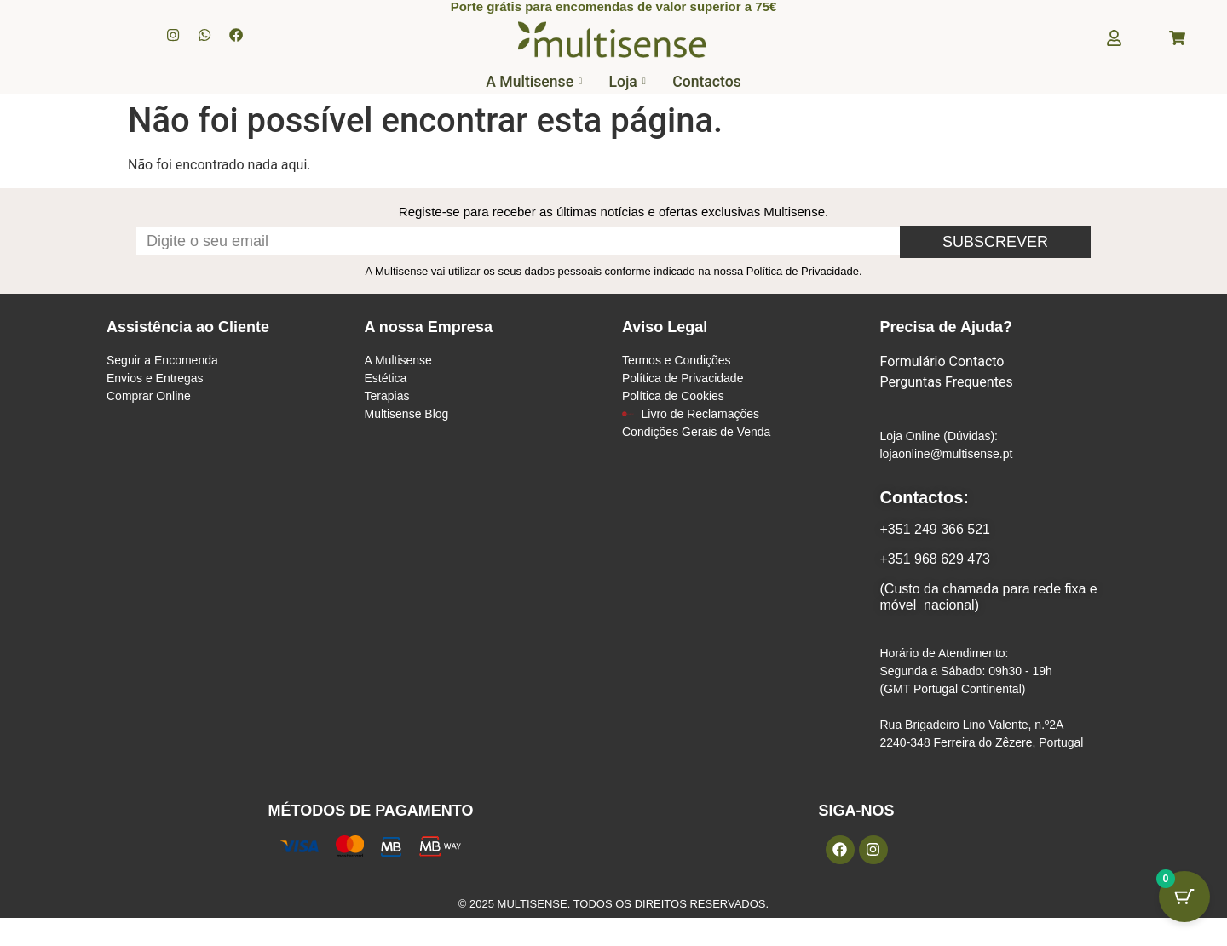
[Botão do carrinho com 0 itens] (1184, 903)
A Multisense (526, 85)
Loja (628, 85)
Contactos (715, 85)
